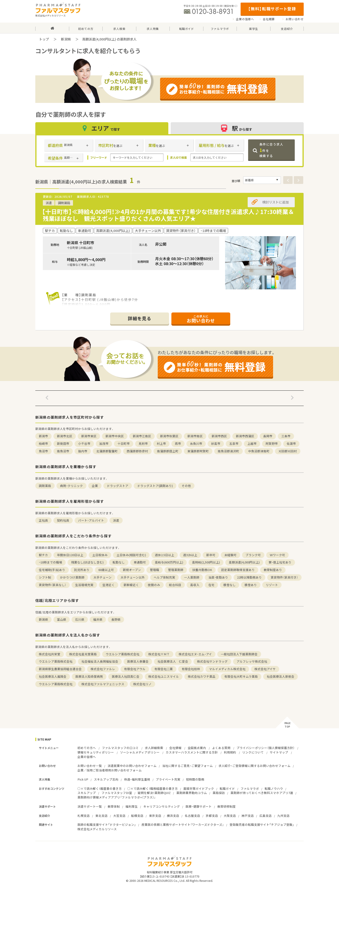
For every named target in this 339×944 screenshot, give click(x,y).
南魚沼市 (63, 451)
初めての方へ (86, 747)
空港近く (108, 585)
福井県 (97, 619)
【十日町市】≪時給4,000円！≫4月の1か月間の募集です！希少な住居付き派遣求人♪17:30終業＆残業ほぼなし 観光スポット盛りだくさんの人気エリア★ (168, 215)
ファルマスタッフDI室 (116, 792)
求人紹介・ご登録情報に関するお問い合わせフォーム (254, 765)
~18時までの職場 (50, 562)
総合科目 (175, 585)
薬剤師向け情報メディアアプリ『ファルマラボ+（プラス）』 (116, 797)
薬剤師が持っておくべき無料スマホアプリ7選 (261, 792)
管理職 (154, 569)
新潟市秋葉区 (169, 436)
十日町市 (123, 443)
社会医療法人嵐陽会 (52, 676)
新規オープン (132, 569)
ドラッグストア (117, 485)
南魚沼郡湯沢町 (228, 451)
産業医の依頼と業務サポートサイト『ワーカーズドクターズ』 (182, 824)
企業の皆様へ (245, 19)
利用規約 (230, 752)
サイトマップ (279, 752)
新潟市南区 (195, 436)
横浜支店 (173, 815)
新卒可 (210, 555)
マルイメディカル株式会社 (227, 669)
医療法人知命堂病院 (89, 676)
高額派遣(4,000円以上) (244, 562)
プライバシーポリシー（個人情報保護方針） (266, 747)
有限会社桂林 (191, 669)
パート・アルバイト (91, 520)
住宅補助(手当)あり (52, 569)
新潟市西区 (219, 436)
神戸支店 (248, 815)
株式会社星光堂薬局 (83, 654)
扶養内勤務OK (202, 569)
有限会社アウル (134, 669)
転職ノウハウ (274, 788)
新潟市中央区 (114, 436)
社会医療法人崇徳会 (280, 676)
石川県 (79, 619)
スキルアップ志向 (106, 779)
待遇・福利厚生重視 (137, 779)
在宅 (211, 585)
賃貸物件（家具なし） (52, 585)
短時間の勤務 (195, 779)
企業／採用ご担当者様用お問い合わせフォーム (109, 770)
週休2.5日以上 (164, 555)
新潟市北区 (64, 436)
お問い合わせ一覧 (89, 765)
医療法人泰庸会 (138, 661)
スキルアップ (86, 792)
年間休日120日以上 (70, 555)
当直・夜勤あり (218, 577)
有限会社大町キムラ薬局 (241, 676)
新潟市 (43, 436)
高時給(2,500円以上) (206, 562)
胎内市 (82, 451)
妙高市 (215, 443)
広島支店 (265, 815)
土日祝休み (100, 555)
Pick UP (82, 779)
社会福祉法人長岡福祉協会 (99, 661)
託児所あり (81, 569)
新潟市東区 (89, 436)
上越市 (252, 443)
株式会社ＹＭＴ (159, 654)
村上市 (161, 443)
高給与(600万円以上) (169, 562)
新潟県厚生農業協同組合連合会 (60, 669)
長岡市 (267, 436)
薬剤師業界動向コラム (191, 792)
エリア (102, 128)
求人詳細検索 (154, 747)
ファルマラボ (250, 788)
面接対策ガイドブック (198, 788)
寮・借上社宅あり (280, 562)
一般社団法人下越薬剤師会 (239, 654)
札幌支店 (83, 815)
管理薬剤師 (175, 569)
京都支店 (212, 815)
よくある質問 (221, 747)
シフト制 (45, 577)
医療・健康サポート (199, 806)
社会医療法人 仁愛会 (172, 661)
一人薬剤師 (191, 577)
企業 (95, 485)
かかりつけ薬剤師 (72, 577)
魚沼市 (43, 451)
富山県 (61, 619)
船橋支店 (137, 815)
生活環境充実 (84, 585)
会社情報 (175, 747)
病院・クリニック (71, 485)
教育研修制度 (226, 806)
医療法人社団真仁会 (125, 676)
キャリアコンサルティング (161, 806)
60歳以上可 (106, 569)
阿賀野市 (272, 443)
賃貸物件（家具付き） (284, 577)
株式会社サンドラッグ (212, 661)
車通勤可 (140, 562)
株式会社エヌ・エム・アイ (195, 654)
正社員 (43, 520)
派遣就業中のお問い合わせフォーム (132, 765)
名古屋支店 (192, 815)
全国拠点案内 (197, 747)
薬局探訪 (219, 792)
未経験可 (230, 555)
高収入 (194, 585)
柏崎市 (43, 443)
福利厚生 (131, 806)
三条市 (286, 436)
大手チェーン (102, 577)
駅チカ (43, 555)
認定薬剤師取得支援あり (238, 569)
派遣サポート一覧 (89, 806)
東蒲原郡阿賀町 (198, 451)
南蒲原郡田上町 (167, 451)
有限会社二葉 (163, 669)
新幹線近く (131, 585)
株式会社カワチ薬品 (201, 676)
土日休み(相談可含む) (131, 555)
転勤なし (119, 562)
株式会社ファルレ (103, 669)
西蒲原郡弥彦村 (137, 451)
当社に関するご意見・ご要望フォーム (187, 765)
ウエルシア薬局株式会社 (122, 654)
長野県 (116, 619)
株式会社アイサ (265, 669)
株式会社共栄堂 (49, 654)
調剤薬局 (45, 485)
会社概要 (269, 19)
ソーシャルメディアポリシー (140, 752)
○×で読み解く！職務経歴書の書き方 (152, 788)
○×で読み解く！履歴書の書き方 (99, 788)
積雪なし (229, 585)
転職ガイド (227, 788)
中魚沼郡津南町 (259, 451)
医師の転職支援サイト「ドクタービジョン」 (106, 824)
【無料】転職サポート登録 (272, 9)
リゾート (272, 585)
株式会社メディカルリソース (97, 829)
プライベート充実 (168, 779)
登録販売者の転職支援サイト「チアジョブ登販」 (262, 824)
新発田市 (63, 443)
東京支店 (155, 815)
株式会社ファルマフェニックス (102, 684)
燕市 (178, 443)
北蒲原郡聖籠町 (107, 451)
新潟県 (66, 39)
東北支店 (101, 815)
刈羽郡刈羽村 (287, 451)
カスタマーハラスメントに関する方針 (192, 752)
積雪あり (251, 585)
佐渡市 (291, 443)
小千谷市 (84, 443)
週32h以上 (190, 555)
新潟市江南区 (142, 436)
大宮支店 (119, 815)
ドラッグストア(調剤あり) (155, 485)
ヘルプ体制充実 (164, 577)
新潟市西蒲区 (245, 436)
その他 (186, 485)
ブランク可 (253, 555)
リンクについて (253, 752)
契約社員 (63, 520)
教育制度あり (273, 569)
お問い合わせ (295, 19)
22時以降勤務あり (249, 577)
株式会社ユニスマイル (163, 676)
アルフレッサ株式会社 (252, 661)
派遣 (116, 520)
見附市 (143, 443)
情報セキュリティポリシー (95, 752)
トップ (44, 39)
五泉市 (233, 443)
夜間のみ (154, 585)
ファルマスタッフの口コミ (120, 747)
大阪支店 (230, 815)
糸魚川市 (196, 443)
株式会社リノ (142, 684)
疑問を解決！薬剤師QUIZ (154, 792)
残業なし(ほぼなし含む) (87, 562)
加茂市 (104, 443)
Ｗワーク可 (277, 555)
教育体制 (114, 806)
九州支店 (283, 815)
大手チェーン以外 (133, 577)
